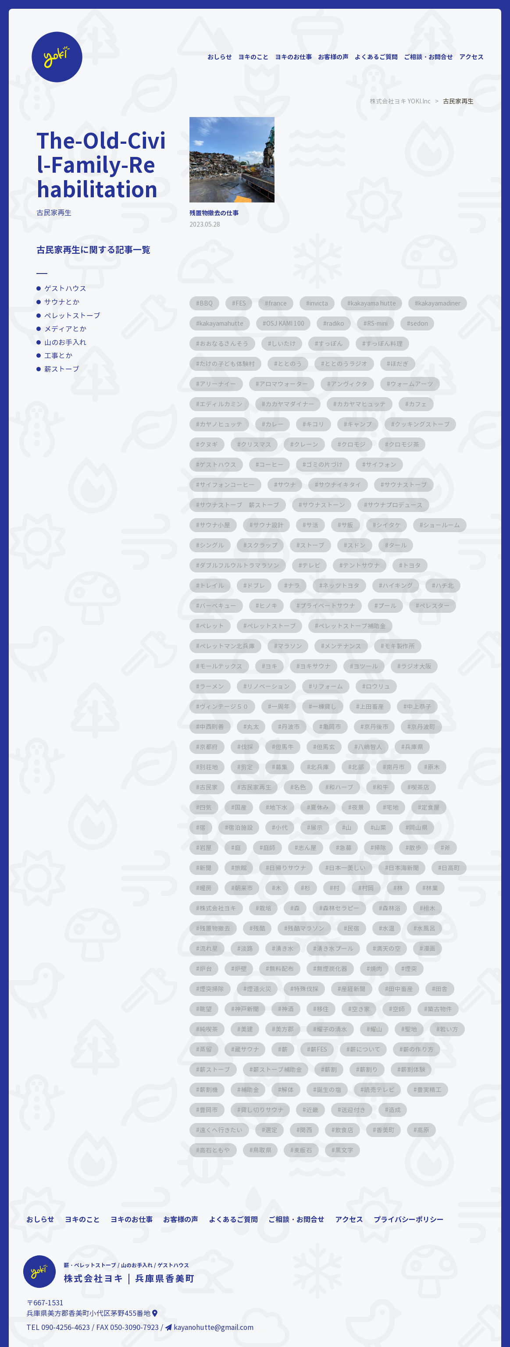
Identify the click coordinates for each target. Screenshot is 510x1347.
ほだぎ (209, 383)
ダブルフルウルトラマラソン (282, 565)
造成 (447, 1109)
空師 (404, 1009)
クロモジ (436, 444)
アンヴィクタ (393, 383)
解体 (338, 1089)
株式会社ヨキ (254, 908)
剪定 (248, 767)
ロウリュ (381, 686)
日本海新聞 (408, 867)
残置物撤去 (251, 928)
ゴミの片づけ (381, 464)
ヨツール (369, 666)
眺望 (206, 1009)
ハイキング (444, 585)
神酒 (290, 1009)
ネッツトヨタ (386, 585)
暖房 (248, 888)
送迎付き (405, 1109)
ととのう (351, 363)
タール (209, 565)
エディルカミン (288, 404)
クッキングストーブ (227, 444)
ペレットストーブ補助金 (409, 625)
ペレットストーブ (72, 315)
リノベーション (269, 686)
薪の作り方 (215, 1069)
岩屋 (206, 847)
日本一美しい (350, 867)
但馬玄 (329, 746)
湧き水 (329, 948)
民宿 (393, 928)
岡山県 (425, 827)
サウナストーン (324, 504)
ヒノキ (312, 605)
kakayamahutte (292, 323)
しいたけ (374, 343)
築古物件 (446, 1009)
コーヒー (327, 464)
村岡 (416, 888)
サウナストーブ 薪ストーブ (240, 504)
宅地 (398, 807)
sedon (257, 343)
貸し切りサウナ (311, 1109)
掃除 (386, 847)
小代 (284, 827)
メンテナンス (345, 646)
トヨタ (209, 585)
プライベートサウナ (372, 605)
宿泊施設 (242, 827)
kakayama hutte (382, 303)
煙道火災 (260, 988)
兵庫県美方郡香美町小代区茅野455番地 (91, 1313)
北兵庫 (323, 767)
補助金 (299, 1089)
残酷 (296, 928)
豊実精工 (212, 1109)
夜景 (362, 807)
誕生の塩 (380, 1089)
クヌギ (288, 444)
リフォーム (330, 686)
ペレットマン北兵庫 (227, 646)
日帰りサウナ (290, 867)
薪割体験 (212, 1089)
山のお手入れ (65, 342)
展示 (320, 827)
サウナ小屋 (215, 525)
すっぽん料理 (218, 363)
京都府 (209, 746)
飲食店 (348, 1130)
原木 (440, 767)
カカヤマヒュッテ (430, 404)
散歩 (422, 847)
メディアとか (65, 329)
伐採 (248, 746)
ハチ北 (209, 605)
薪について (412, 1049)
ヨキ (273, 666)
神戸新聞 (248, 1009)
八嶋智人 (374, 746)
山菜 (386, 827)
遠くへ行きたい (221, 1130)
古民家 (209, 787)
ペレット (266, 625)
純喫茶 (209, 1029)
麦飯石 (305, 1150)
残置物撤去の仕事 (214, 213)
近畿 (363, 1109)
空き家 (365, 1009)
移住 (326, 1009)
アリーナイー (260, 383)
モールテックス (221, 666)
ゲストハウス (65, 288)
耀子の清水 (335, 1029)
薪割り (426, 1069)
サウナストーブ (409, 484)
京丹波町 (429, 726)
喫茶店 (426, 787)
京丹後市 (380, 726)
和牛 (387, 787)
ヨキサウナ (318, 666)
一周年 (282, 706)
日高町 (209, 888)
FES (242, 303)
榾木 (206, 928)
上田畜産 (375, 706)
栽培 (302, 908)
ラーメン (212, 686)
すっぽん (422, 343)
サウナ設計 (269, 525)
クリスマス (336, 444)
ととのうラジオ (409, 363)
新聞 (206, 867)
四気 (206, 807)
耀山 (380, 1029)
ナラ (338, 585)
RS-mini (212, 343)
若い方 (209, 1049)
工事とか (58, 356)
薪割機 (257, 1089)
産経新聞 (357, 988)
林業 (206, 908)
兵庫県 (419, 746)
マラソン (291, 646)
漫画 (206, 968)
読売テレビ (432, 1089)
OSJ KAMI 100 (358, 323)
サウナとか (61, 302)
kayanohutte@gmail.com (210, 1327)
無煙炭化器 (371, 968)
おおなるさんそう (314, 343)
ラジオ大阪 (420, 666)
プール (433, 605)
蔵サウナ (290, 1049)
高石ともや (215, 1150)
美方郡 (287, 1029)
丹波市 (293, 726)
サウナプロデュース (397, 504)
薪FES (364, 1049)
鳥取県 (263, 1150)
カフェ (209, 424)
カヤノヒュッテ (263, 424)
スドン (420, 545)
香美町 (390, 1130)
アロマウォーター (327, 383)
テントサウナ (406, 565)
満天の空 (435, 948)
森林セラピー (380, 908)
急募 (350, 847)
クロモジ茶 (215, 464)
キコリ (360, 424)
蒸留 (248, 1049)
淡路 (290, 948)
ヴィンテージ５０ (224, 706)
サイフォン (439, 464)
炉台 (242, 968)
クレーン (387, 444)
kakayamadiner (223, 323)
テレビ (355, 565)
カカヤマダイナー (357, 404)
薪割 (388, 1069)
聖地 (416, 1029)
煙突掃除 (212, 988)
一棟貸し (327, 706)
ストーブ (375, 545)
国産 (242, 807)
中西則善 (212, 726)
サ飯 (351, 525)
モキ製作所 (403, 646)
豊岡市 (257, 1109)
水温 (429, 928)
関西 (309, 1130)
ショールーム (218, 545)
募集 (284, 767)
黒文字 (348, 1150)
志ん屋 (311, 847)
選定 (273, 1130)
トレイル (254, 585)
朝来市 (287, 888)
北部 (362, 767)
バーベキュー (260, 605)
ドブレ (299, 585)
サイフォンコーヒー (227, 484)
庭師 (272, 847)
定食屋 (437, 807)
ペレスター (215, 625)
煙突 (452, 968)
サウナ (288, 484)
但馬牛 (287, 746)
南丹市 (401, 767)
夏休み (323, 807)
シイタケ (393, 525)
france (281, 303)
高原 (429, 1130)
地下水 (281, 807)
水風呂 (209, 948)
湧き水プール (380, 948)
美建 (248, 1029)
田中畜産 (405, 988)
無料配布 (320, 968)
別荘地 (209, 767)
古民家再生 (257, 787)
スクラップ (324, 545)
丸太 (254, 726)
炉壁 (278, 968)
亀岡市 (335, 726)
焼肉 (416, 968)
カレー (318, 424)
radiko (411, 323)
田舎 (447, 988)
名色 (302, 787)
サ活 (315, 525)
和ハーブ (344, 787)
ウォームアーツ (221, 404)
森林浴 (432, 908)
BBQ (206, 303)
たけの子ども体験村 (288, 363)
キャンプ (405, 424)
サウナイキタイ (342, 484)
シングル (272, 545)
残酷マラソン (344, 928)
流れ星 (251, 948)
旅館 (242, 867)
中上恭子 (423, 706)
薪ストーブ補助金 (333, 1069)
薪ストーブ (61, 369)
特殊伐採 (308, 988)
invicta (324, 303)
